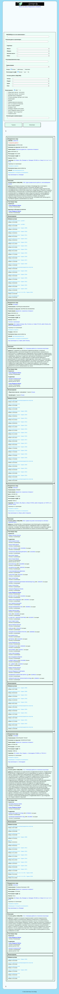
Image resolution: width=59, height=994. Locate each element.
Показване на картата (13, 166)
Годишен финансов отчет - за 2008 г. (16, 224)
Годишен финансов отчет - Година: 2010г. (17, 231)
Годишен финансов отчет (14, 404)
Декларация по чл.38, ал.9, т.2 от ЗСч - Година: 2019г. (20, 876)
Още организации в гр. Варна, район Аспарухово (19, 513)
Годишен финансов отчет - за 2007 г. (16, 220)
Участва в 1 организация (14, 321)
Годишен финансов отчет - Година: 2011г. (17, 235)
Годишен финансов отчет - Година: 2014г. (17, 245)
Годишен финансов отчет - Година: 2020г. (17, 278)
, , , (30, 753)
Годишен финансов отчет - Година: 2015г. (17, 253)
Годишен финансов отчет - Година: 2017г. (17, 260)
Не (27, 72)
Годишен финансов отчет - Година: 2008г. (17, 687)
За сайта (25, 6)
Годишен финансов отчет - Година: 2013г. (17, 242)
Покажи (33, 392)
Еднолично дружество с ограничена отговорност (27, 149)
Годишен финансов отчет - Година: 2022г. (17, 285)
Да (24, 72)
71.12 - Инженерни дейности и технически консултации (35, 348)
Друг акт (10, 840)
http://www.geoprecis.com (18, 170)
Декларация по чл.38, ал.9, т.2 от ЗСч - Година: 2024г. (20, 292)
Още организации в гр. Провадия (16, 174)
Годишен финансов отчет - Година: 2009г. (17, 228)
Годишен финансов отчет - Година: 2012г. (17, 238)
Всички (13, 69)
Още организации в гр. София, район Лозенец (19, 340)
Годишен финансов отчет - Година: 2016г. (17, 256)
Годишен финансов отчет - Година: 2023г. (17, 288)
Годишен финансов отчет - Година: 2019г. (17, 270)
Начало (20, 6)
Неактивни (27, 69)
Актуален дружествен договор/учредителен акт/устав (20, 267)
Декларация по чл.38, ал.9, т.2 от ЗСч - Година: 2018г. (20, 872)
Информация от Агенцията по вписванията (18, 172)
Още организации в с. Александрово (16, 761)
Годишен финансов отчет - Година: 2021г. (17, 281)
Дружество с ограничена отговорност (24, 311)
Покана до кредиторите (13, 295)
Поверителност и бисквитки (34, 6)
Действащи (19, 69)
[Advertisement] (30, 19)
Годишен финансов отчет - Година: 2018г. (17, 263)
